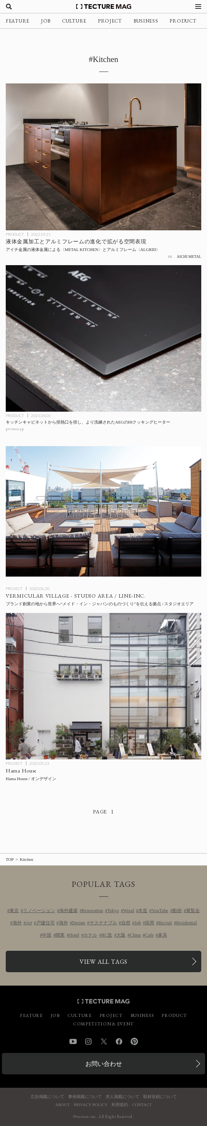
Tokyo (113, 910)
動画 (177, 910)
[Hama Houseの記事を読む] (103, 686)
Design (78, 923)
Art (29, 923)
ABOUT (62, 1105)
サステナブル (103, 923)
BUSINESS (146, 21)
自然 (125, 923)
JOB (46, 21)
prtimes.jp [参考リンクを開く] (15, 428)
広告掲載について (47, 1097)
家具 (162, 935)
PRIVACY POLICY (90, 1105)
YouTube (160, 910)
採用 (149, 923)
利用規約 (119, 1105)
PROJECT (110, 21)
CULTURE (74, 21)
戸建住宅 (45, 923)
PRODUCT (183, 21)
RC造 (106, 935)
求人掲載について (122, 1097)
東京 (14, 910)
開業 (60, 935)
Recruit (165, 923)
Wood (128, 910)
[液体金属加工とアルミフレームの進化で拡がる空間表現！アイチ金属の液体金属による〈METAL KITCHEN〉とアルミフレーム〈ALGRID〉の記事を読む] (103, 156)
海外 (17, 923)
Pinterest (134, 1041)
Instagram (88, 1041)
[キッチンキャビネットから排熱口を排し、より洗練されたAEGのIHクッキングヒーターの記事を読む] (103, 338)
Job (138, 923)
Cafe (149, 935)
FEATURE (17, 21)
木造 (142, 910)
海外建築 (68, 910)
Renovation (92, 910)
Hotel (74, 935)
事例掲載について (85, 1097)
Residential (186, 923)
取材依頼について (160, 1097)
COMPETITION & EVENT (103, 1024)
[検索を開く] (9, 6)
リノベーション (39, 910)
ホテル (90, 935)
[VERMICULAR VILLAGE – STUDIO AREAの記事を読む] (103, 511)
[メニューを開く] (198, 6)
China (135, 935)
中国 (46, 935)
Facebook (119, 1041)
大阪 (121, 935)
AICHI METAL (189, 256)
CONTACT (142, 1105)
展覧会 (193, 910)
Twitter (104, 1041)
